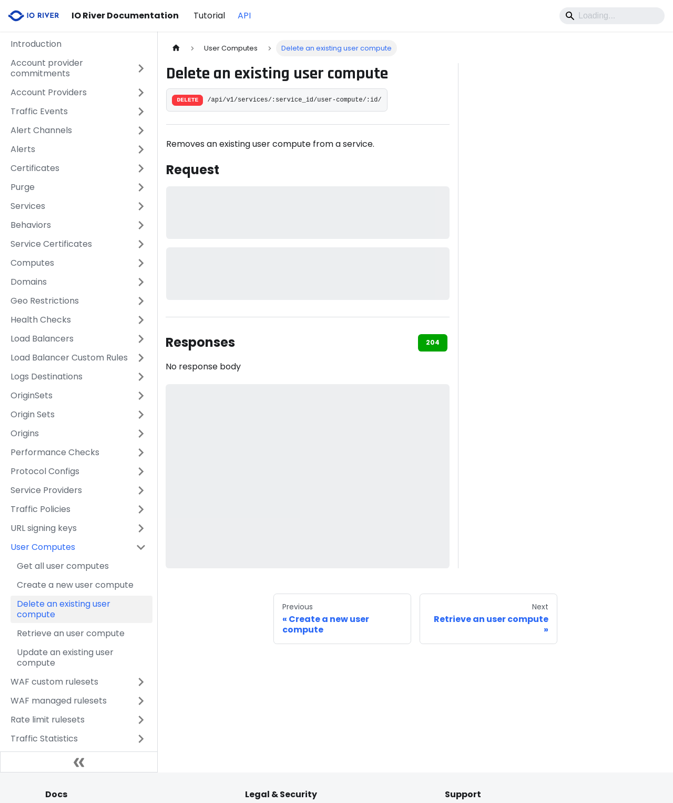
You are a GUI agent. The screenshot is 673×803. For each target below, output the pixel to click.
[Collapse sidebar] (79, 761)
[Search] (612, 15)
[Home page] (176, 48)
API (244, 15)
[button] (78, 68)
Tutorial (209, 15)
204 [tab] (433, 342)
